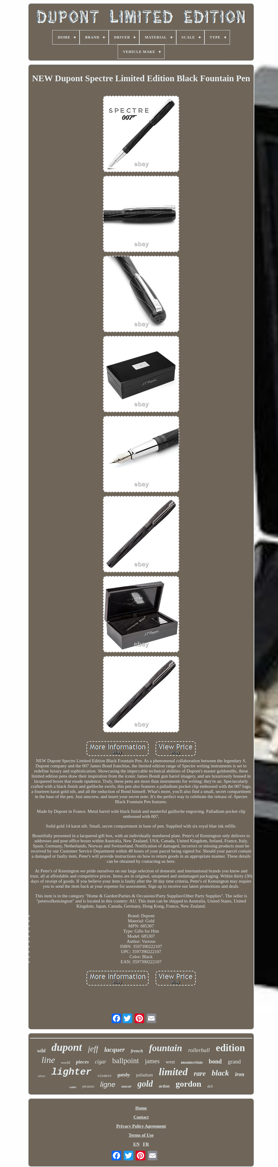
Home (141, 1108)
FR (146, 1144)
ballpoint (125, 1061)
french (137, 1050)
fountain (165, 1048)
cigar (100, 1062)
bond (215, 1061)
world (65, 1062)
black (220, 1073)
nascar (126, 1086)
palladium (144, 1075)
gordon (188, 1083)
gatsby (123, 1074)
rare (200, 1073)
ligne (108, 1084)
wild (41, 1050)
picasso (88, 1086)
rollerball (199, 1050)
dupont (66, 1047)
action (164, 1086)
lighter (71, 1072)
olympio (104, 1076)
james (152, 1061)
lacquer (114, 1049)
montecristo (192, 1062)
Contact (141, 1117)
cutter (73, 1087)
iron (239, 1074)
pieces (82, 1062)
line (48, 1060)
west (170, 1062)
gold (145, 1083)
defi (210, 1086)
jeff (93, 1048)
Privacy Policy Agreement (141, 1126)
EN (136, 1144)
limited (173, 1071)
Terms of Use (141, 1135)
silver (41, 1076)
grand (234, 1061)
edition (230, 1047)
